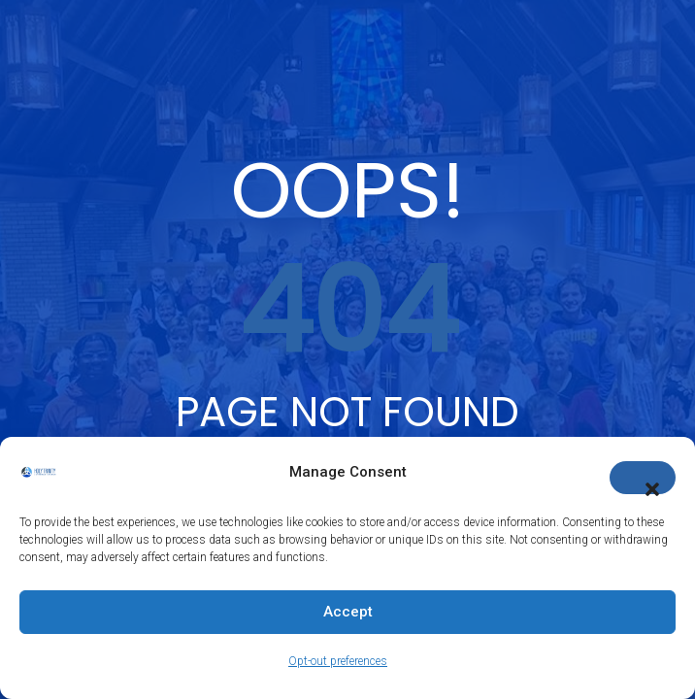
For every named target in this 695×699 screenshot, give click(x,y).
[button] (643, 477)
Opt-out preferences (337, 661)
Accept (348, 611)
